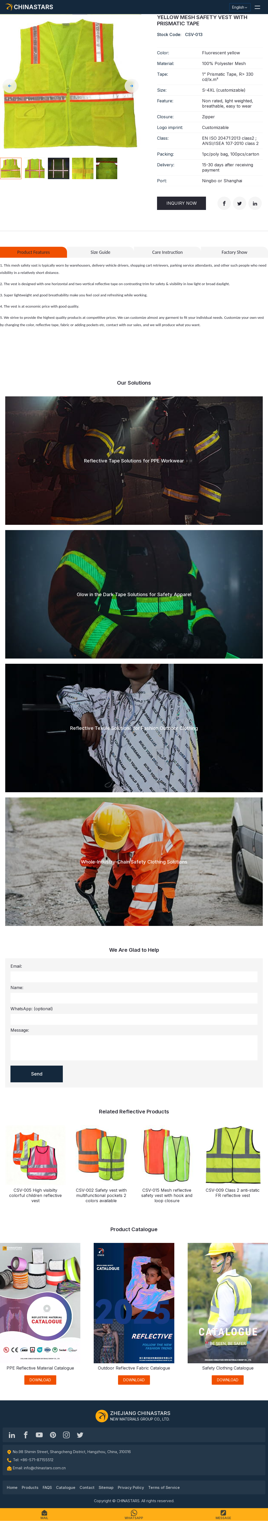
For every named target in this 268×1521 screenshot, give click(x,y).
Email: (16, 966)
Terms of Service (164, 1487)
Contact (87, 1487)
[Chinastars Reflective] (39, 1435)
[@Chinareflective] (80, 1435)
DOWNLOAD (40, 1380)
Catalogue (65, 1487)
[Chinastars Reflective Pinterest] (53, 1435)
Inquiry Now (181, 203)
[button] (257, 7)
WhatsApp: (31, 1008)
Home (12, 1487)
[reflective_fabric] (66, 1435)
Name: (16, 987)
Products (30, 1487)
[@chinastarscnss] (25, 1435)
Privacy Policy (131, 1487)
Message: (19, 1030)
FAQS (47, 1487)
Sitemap (106, 1487)
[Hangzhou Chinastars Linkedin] (12, 1435)
